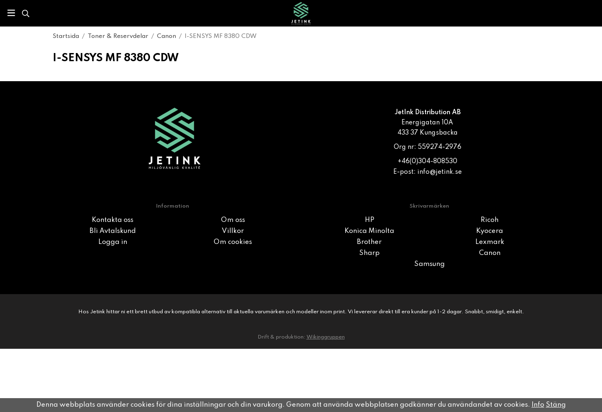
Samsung (429, 264)
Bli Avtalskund (113, 231)
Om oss (233, 220)
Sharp (369, 253)
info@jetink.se (439, 172)
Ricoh (489, 220)
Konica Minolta (369, 231)
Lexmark (489, 242)
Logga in (112, 242)
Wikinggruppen (326, 337)
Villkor (233, 231)
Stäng (556, 404)
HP (369, 220)
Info (537, 404)
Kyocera (489, 231)
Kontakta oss (112, 220)
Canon (490, 253)
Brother (369, 242)
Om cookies (233, 242)
